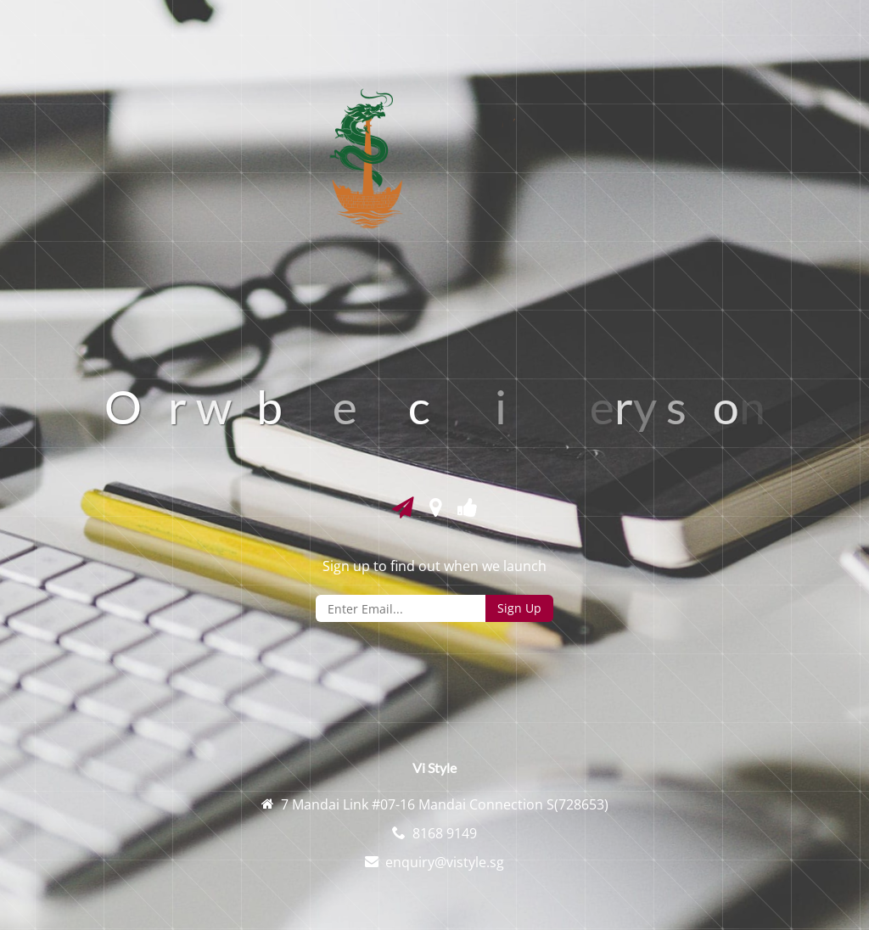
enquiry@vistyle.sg (444, 862)
